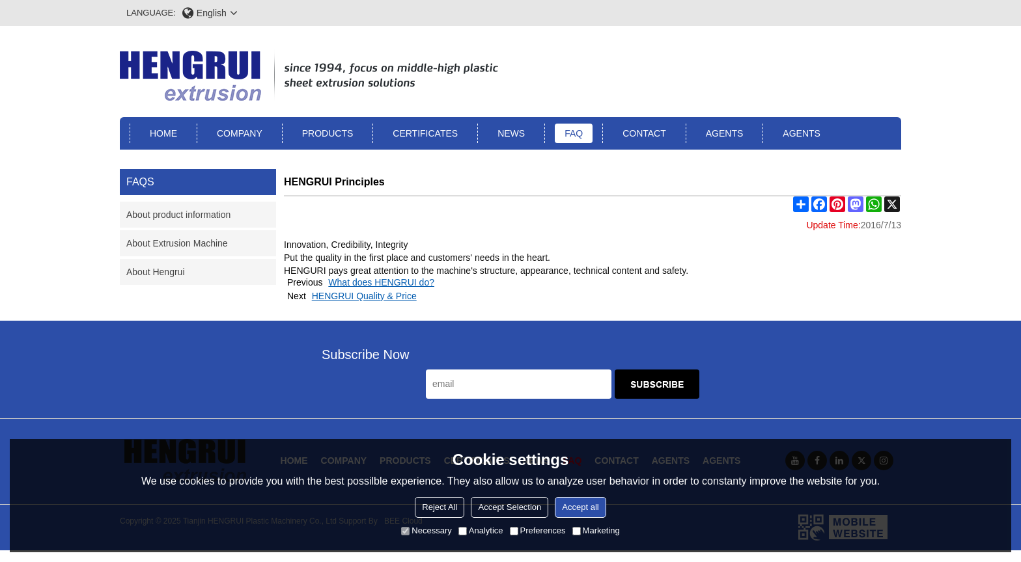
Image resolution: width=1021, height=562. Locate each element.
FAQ (574, 133)
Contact (644, 133)
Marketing (596, 530)
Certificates (425, 133)
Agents (725, 133)
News (511, 133)
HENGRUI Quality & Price (364, 296)
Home (163, 133)
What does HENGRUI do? (381, 282)
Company (239, 133)
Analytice (480, 530)
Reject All (439, 507)
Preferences (538, 530)
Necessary (426, 530)
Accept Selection (509, 507)
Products (328, 133)
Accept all (580, 507)
